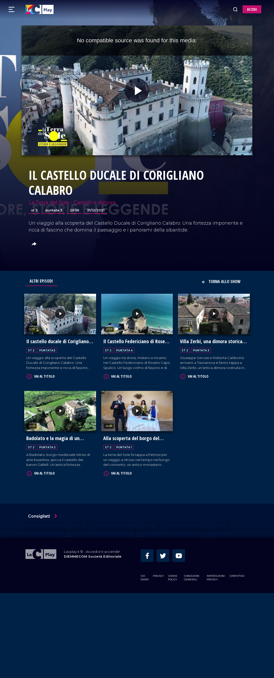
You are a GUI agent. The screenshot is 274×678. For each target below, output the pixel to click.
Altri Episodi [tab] (41, 281)
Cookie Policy (172, 577)
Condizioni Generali (191, 577)
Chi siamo (145, 577)
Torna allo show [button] (221, 281)
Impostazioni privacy (216, 577)
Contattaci (237, 575)
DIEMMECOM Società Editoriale (92, 556)
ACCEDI (252, 9)
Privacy (158, 575)
